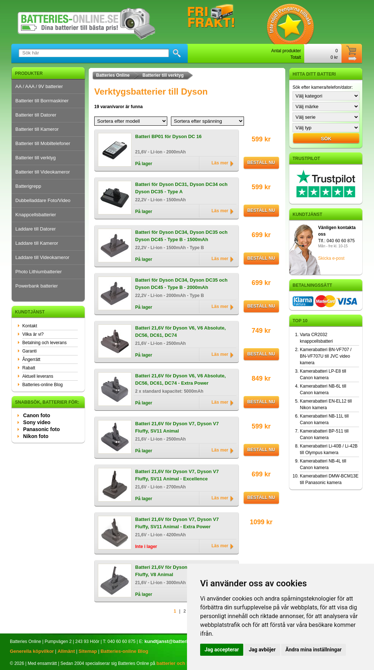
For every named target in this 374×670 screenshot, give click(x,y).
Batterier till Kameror (36, 129)
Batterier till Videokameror (42, 172)
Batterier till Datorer (35, 115)
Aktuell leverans (37, 376)
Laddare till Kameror (36, 243)
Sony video (36, 422)
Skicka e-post (331, 258)
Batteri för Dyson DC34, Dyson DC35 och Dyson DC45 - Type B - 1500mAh (181, 235)
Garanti (29, 351)
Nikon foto (35, 436)
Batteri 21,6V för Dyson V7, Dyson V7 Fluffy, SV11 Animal (177, 427)
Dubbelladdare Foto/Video (42, 200)
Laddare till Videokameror (42, 257)
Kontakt (29, 325)
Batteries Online (113, 75)
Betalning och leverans (44, 342)
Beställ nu (261, 162)
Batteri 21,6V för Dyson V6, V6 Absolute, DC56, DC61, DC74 (180, 331)
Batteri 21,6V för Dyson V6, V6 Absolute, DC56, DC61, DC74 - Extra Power (180, 379)
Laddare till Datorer (35, 229)
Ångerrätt (31, 359)
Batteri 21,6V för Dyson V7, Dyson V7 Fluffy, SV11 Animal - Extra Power (177, 523)
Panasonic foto (41, 429)
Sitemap (88, 651)
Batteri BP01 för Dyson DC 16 (168, 136)
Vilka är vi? (32, 334)
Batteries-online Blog (42, 384)
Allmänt (66, 651)
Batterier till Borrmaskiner (42, 100)
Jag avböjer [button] (262, 649)
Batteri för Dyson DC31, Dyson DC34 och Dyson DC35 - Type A (181, 188)
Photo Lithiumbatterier (38, 271)
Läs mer (219, 162)
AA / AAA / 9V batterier (39, 86)
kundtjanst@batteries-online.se (179, 641)
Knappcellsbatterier (35, 214)
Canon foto (36, 415)
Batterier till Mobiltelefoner (42, 143)
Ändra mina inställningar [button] (314, 649)
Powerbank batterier (36, 286)
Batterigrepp (28, 186)
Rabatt (28, 367)
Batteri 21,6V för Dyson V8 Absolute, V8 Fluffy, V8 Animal (179, 570)
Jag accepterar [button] (222, 649)
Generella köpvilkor (32, 651)
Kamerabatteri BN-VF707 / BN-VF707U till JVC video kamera (325, 356)
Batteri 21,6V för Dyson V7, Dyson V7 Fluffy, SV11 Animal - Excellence (177, 475)
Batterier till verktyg (35, 157)
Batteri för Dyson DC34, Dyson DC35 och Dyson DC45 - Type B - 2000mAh (181, 283)
